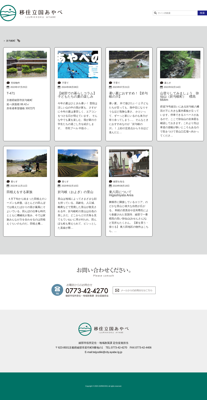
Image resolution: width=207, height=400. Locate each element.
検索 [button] (202, 13)
